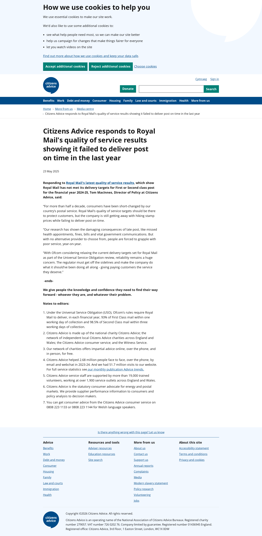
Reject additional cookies (110, 66)
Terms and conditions (193, 454)
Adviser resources (100, 448)
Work (60, 101)
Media (138, 477)
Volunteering (142, 495)
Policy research (144, 489)
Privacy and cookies (192, 460)
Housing (115, 101)
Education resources (101, 454)
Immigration (168, 101)
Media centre (85, 109)
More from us (200, 101)
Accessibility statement (194, 448)
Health (184, 101)
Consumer (99, 101)
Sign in (214, 79)
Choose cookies (145, 66)
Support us (141, 460)
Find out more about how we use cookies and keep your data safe (90, 56)
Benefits (48, 101)
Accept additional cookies (65, 66)
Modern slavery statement (151, 483)
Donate (128, 89)
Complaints (141, 471)
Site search (95, 460)
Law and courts (145, 101)
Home (47, 109)
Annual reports (143, 466)
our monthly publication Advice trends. (115, 369)
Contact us (141, 454)
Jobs (136, 501)
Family (128, 101)
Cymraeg (201, 79)
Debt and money (78, 101)
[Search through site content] (171, 89)
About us (139, 448)
